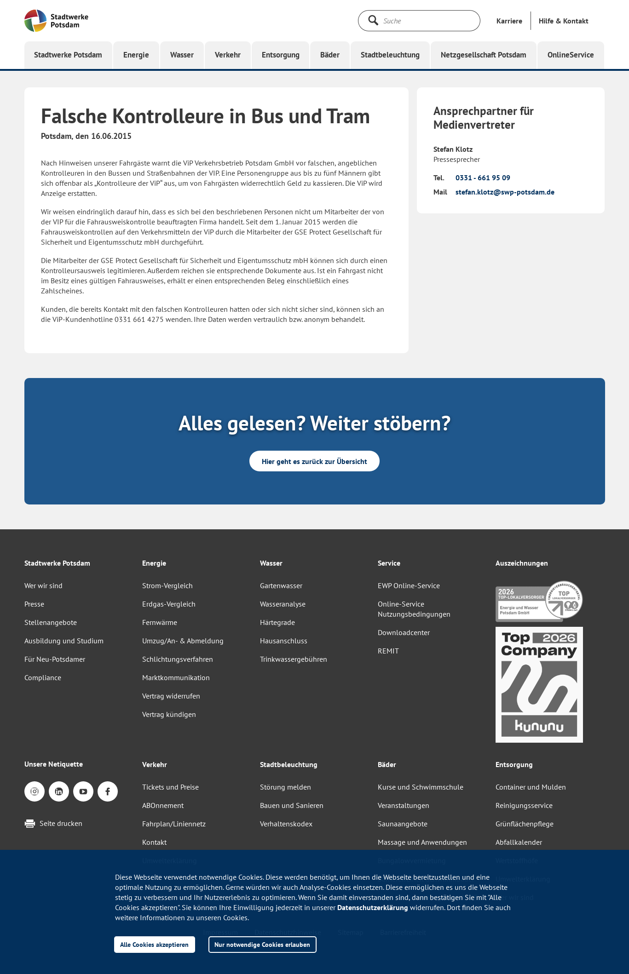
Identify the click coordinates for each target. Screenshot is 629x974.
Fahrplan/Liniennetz (174, 823)
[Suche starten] (373, 20)
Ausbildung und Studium (64, 640)
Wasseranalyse (283, 603)
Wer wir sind (43, 585)
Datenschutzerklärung (372, 907)
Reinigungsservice (524, 805)
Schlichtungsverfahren (177, 659)
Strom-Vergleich (167, 585)
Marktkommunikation (176, 677)
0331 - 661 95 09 (483, 177)
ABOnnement (163, 805)
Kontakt (154, 842)
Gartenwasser (281, 585)
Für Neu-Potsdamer (54, 659)
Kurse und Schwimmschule (420, 786)
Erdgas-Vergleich (169, 603)
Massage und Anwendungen (422, 842)
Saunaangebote (402, 823)
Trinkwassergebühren (293, 659)
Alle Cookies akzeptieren (154, 944)
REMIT (388, 650)
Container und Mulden (531, 786)
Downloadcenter (404, 632)
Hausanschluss (283, 640)
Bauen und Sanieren (291, 805)
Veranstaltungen (403, 805)
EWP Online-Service (409, 585)
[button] (564, 21)
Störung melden (285, 786)
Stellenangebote (50, 622)
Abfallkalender (519, 842)
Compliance (42, 677)
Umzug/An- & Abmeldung (183, 640)
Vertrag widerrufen (171, 695)
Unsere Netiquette (53, 763)
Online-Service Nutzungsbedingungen (414, 609)
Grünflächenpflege (525, 823)
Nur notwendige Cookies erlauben (262, 944)
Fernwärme (159, 622)
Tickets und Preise (170, 786)
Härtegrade (277, 622)
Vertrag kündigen (169, 714)
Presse (34, 603)
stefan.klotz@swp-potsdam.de (505, 191)
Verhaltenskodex (286, 823)
